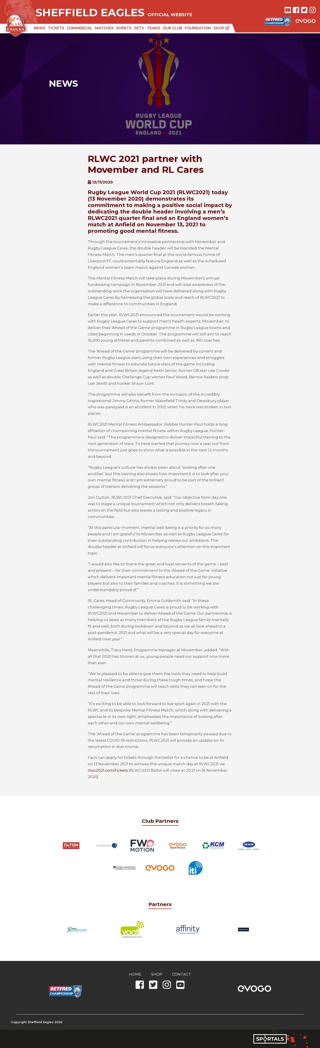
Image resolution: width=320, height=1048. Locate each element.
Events (124, 28)
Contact (181, 974)
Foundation (198, 28)
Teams (153, 28)
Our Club (172, 28)
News (39, 28)
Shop (221, 28)
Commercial (79, 28)
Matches (104, 28)
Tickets (56, 28)
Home (135, 974)
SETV (139, 28)
